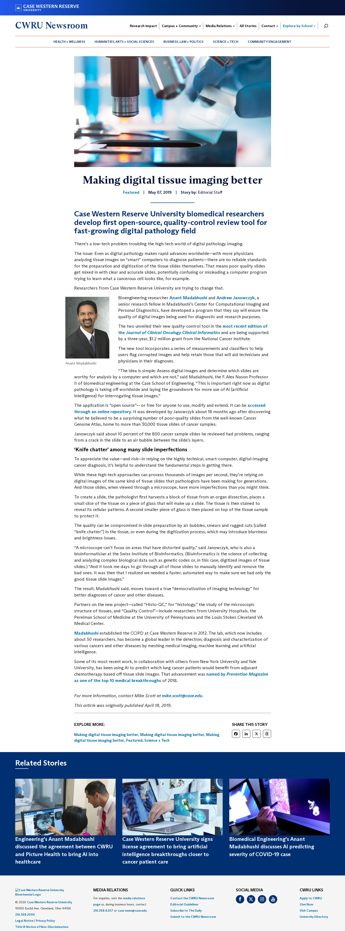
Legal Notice (24, 914)
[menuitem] (69, 41)
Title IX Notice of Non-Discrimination (41, 920)
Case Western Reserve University (49, 896)
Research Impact (143, 26)
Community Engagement (269, 42)
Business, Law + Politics (183, 42)
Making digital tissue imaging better (106, 734)
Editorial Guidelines (184, 904)
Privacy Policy (45, 914)
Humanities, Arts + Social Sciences (124, 42)
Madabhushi (86, 633)
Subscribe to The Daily (186, 910)
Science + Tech (225, 42)
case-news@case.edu (132, 910)
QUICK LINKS (182, 890)
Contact (269, 26)
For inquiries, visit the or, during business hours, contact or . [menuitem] (120, 904)
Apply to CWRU (311, 898)
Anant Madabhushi (188, 297)
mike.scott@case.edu (182, 695)
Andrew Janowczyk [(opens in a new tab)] (236, 297)
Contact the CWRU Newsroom (192, 898)
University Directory (314, 917)
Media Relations (220, 26)
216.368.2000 (25, 908)
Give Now (306, 904)
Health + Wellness (69, 42)
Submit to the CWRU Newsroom (193, 917)
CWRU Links (311, 890)
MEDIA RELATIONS (110, 890)
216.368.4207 (103, 910)
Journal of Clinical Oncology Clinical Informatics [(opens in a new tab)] (173, 332)
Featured (134, 740)
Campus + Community (181, 26)
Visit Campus (309, 910)
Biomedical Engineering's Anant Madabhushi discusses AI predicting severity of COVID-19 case (271, 846)
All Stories (248, 26)
